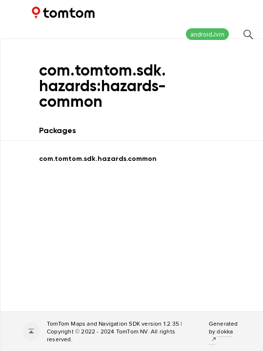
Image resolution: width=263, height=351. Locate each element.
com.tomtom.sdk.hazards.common (98, 159)
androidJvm (207, 34)
